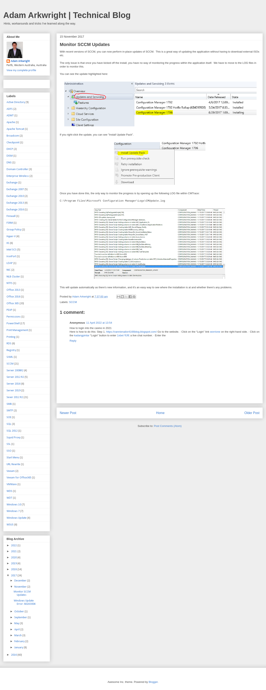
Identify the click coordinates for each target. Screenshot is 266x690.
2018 (14, 569)
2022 (14, 545)
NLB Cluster (13, 276)
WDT (9, 497)
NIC (9, 270)
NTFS (9, 283)
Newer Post (68, 413)
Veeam (11, 471)
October (19, 611)
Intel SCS (12, 249)
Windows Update (17, 517)
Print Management (17, 330)
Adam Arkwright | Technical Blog (67, 15)
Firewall (11, 216)
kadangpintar (81, 335)
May (17, 623)
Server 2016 (13, 383)
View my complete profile (21, 70)
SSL (9, 444)
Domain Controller (17, 169)
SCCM (73, 302)
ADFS (10, 109)
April (17, 629)
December (20, 580)
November (20, 586)
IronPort (11, 256)
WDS (9, 491)
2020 (14, 557)
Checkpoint (13, 142)
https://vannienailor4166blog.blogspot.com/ (131, 331)
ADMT (10, 115)
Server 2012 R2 (15, 377)
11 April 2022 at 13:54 (99, 322)
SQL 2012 (12, 430)
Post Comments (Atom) (167, 425)
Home (160, 413)
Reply (73, 340)
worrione (215, 331)
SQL (9, 424)
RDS (9, 343)
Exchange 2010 (15, 196)
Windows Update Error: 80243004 (25, 602)
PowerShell (13, 323)
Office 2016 (13, 296)
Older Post (251, 413)
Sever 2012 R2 (15, 397)
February (19, 641)
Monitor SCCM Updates (22, 593)
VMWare (12, 484)
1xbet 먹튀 (123, 335)
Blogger (153, 681)
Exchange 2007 (15, 189)
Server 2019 (13, 390)
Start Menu (13, 457)
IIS (8, 243)
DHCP (10, 149)
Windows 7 (13, 511)
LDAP (10, 263)
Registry (11, 350)
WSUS (10, 524)
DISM (10, 155)
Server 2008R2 (15, 370)
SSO (9, 450)
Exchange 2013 (15, 202)
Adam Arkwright (20, 61)
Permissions (14, 316)
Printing (11, 337)
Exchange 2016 (15, 209)
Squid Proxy (13, 437)
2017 (14, 575)
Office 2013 (13, 290)
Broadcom (13, 135)
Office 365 (13, 303)
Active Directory (16, 102)
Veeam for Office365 (19, 477)
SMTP (10, 410)
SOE (9, 417)
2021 (14, 551)
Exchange (12, 182)
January (19, 647)
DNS (9, 162)
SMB (9, 404)
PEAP (9, 310)
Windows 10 (14, 504)
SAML (10, 357)
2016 (14, 654)
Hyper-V (11, 236)
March (18, 635)
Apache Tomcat (15, 129)
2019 (14, 563)
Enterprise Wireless (18, 176)
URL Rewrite (13, 464)
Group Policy (14, 229)
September (21, 617)
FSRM (10, 222)
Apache (11, 122)
